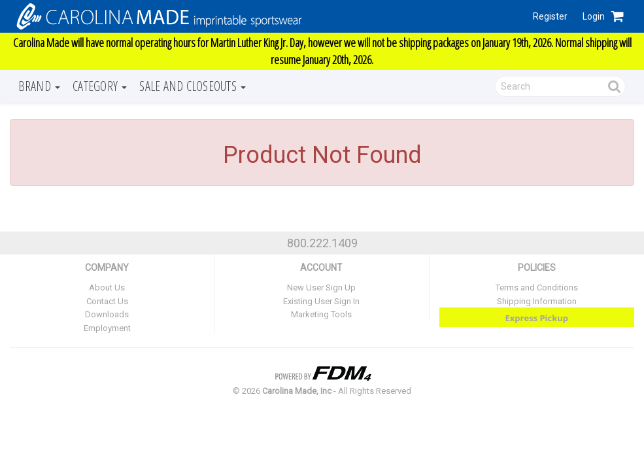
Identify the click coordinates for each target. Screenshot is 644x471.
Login (594, 16)
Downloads (107, 314)
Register (550, 16)
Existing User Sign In (321, 301)
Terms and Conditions (537, 287)
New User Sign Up (321, 287)
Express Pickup (537, 318)
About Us (107, 287)
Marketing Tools (321, 314)
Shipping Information (537, 301)
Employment (107, 328)
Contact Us (107, 301)
